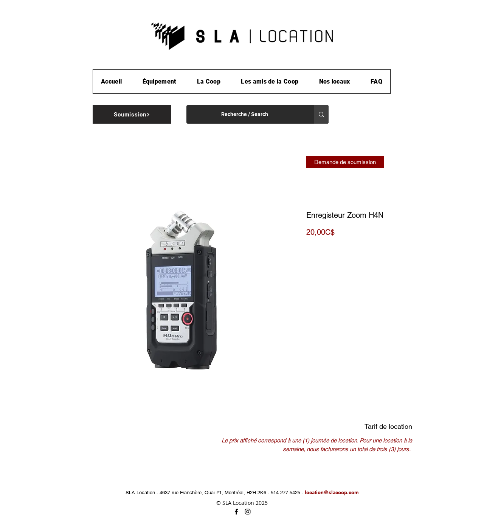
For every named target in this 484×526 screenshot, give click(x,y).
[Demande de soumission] (345, 162)
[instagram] (247, 511)
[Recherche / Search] (244, 114)
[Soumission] (132, 114)
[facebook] (236, 511)
